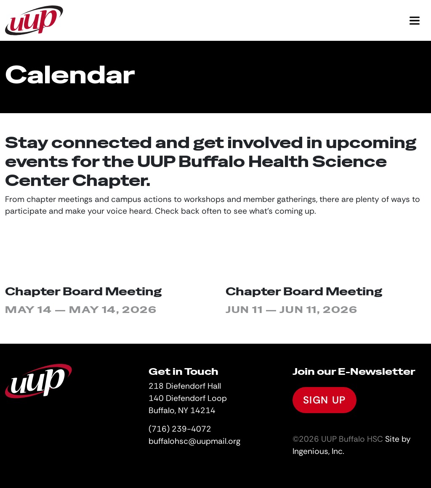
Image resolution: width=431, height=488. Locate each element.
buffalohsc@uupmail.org (194, 441)
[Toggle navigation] (414, 21)
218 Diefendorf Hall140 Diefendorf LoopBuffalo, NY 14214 (188, 398)
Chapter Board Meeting (83, 291)
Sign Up (324, 399)
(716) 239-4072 (180, 429)
